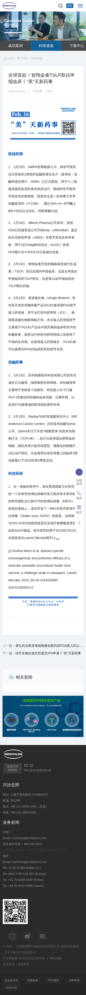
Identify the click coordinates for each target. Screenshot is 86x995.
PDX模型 (53, 980)
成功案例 (15, 46)
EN (70, 6)
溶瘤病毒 (32, 980)
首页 (11, 58)
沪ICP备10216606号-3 (20, 952)
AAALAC (11, 987)
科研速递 (46, 46)
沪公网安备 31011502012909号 (24, 958)
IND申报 (74, 980)
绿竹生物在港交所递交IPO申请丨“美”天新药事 (48, 653)
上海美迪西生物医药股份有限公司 (37, 946)
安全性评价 (11, 980)
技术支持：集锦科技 (16, 964)
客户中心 (22, 58)
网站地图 (56, 958)
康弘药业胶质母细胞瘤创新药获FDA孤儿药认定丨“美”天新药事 (49, 645)
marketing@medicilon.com (29, 838)
